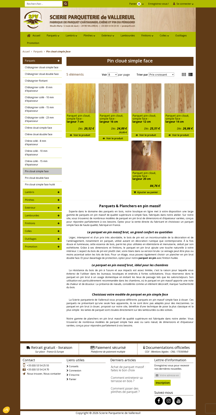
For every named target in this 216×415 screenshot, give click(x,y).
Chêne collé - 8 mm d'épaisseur (35, 142)
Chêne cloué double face (38, 134)
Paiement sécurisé (110, 347)
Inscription (163, 382)
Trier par (142, 74)
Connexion (75, 370)
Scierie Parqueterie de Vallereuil (119, 413)
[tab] (42, 60)
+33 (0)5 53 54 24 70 (38, 369)
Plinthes (88, 35)
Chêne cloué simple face (38, 127)
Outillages (181, 35)
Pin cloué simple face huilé (40, 184)
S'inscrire (74, 375)
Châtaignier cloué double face (42, 74)
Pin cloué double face (37, 178)
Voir (104, 74)
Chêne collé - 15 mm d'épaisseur (36, 162)
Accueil (36, 35)
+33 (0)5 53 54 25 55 (38, 365)
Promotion (33, 43)
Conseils (73, 366)
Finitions (146, 35)
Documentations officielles (168, 347)
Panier (135, 4)
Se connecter (184, 3)
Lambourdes (128, 35)
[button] (191, 75)
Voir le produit (80, 135)
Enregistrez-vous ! (158, 3)
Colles (163, 35)
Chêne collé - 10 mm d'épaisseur (36, 152)
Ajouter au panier (146, 192)
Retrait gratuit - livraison (51, 347)
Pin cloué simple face (37, 171)
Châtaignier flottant (36, 80)
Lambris (70, 35)
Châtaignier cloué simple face (41, 67)
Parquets (52, 35)
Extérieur (107, 35)
